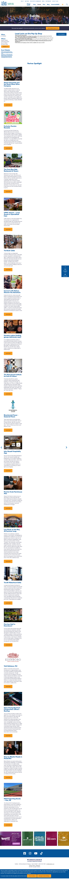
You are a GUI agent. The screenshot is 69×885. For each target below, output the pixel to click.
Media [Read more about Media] (43, 1)
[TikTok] (41, 853)
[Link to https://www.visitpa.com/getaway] (34, 861)
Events (39, 4)
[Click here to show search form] (67, 4)
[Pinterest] (45, 853)
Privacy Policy (32, 865)
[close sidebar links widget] (65, 266)
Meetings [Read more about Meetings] (27, 1)
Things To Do (28, 4)
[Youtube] (35, 853)
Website (4, 46)
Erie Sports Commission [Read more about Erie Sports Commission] (35, 1)
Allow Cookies (32, 875)
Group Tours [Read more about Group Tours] (55, 1)
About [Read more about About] (22, 1)
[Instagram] (30, 853)
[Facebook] (24, 853)
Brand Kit (38, 865)
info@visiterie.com (50, 864)
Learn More (8, 105)
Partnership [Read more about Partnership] (48, 1)
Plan (44, 4)
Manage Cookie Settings (44, 875)
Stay (34, 4)
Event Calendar (61, 34)
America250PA (55, 4)
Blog (48, 4)
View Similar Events (53, 28)
